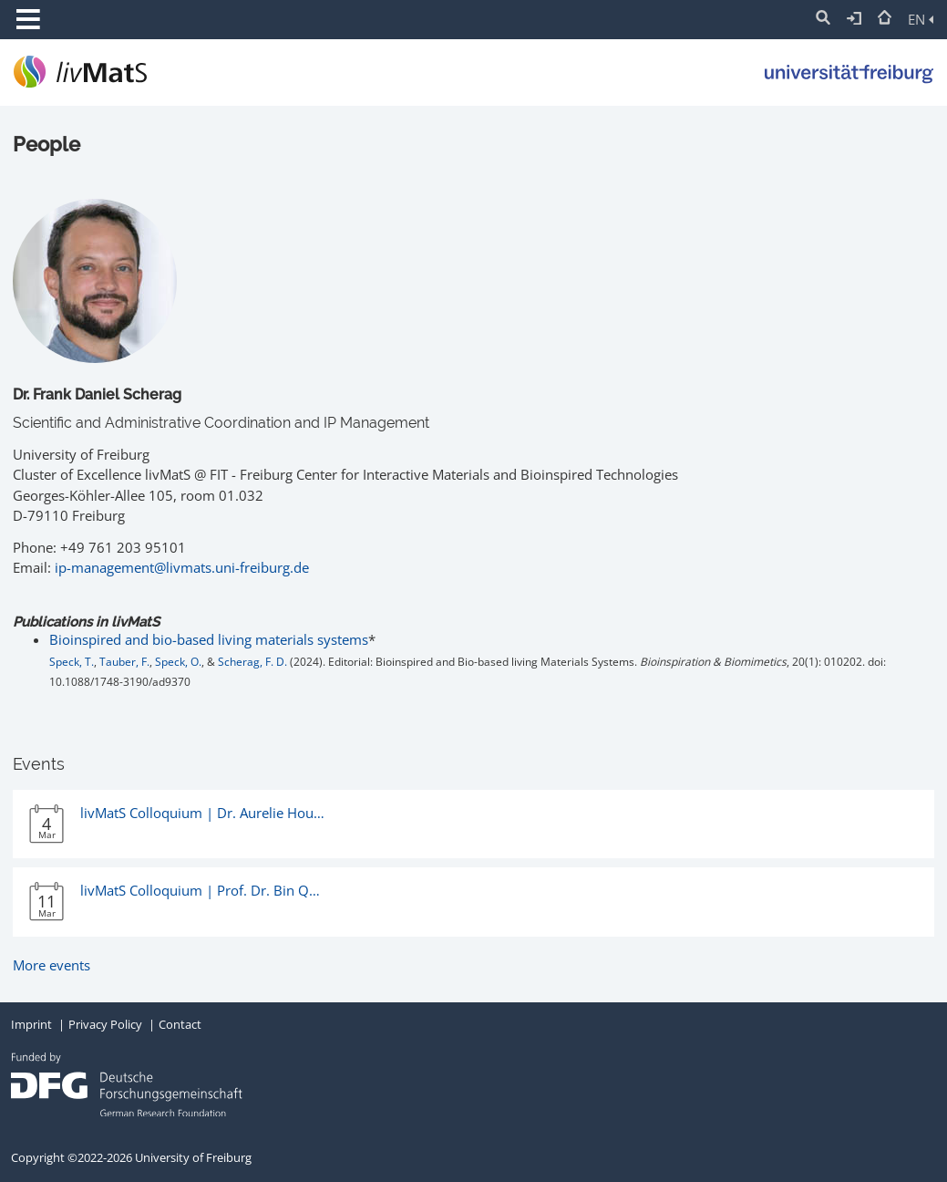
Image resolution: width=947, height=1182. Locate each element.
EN (920, 19)
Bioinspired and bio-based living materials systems (208, 639)
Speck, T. (71, 661)
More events (51, 965)
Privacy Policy (105, 1024)
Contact (180, 1024)
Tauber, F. (124, 661)
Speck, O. (178, 661)
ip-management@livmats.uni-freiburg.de (182, 567)
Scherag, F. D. (252, 661)
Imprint (31, 1024)
